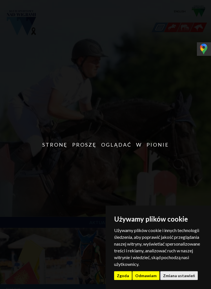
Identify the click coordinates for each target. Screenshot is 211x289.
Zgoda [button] (123, 275)
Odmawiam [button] (146, 275)
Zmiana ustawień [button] (179, 275)
